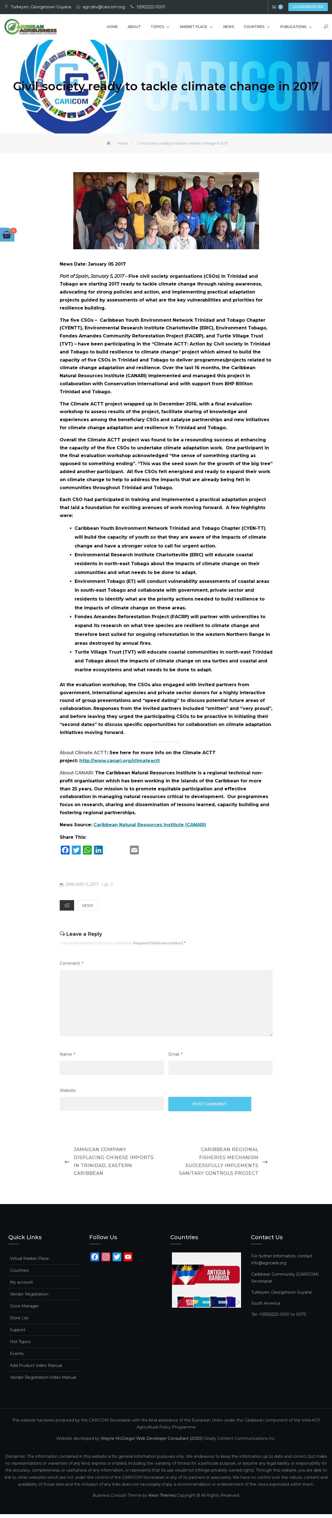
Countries (254, 28)
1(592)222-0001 (151, 6)
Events (16, 1357)
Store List (19, 1321)
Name (67, 1058)
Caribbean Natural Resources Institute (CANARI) (149, 828)
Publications (293, 28)
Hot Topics (20, 1345)
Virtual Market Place (29, 1262)
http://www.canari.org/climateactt (119, 764)
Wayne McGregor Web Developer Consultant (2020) (151, 1442)
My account (21, 1286)
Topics (157, 28)
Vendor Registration (29, 1298)
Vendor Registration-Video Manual (43, 1381)
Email (175, 1058)
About (134, 28)
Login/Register (308, 7)
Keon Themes (162, 1498)
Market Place (193, 28)
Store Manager (24, 1309)
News (228, 28)
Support (17, 1333)
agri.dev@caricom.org (104, 6)
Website (68, 1094)
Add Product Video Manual (36, 1369)
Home (112, 28)
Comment (71, 967)
